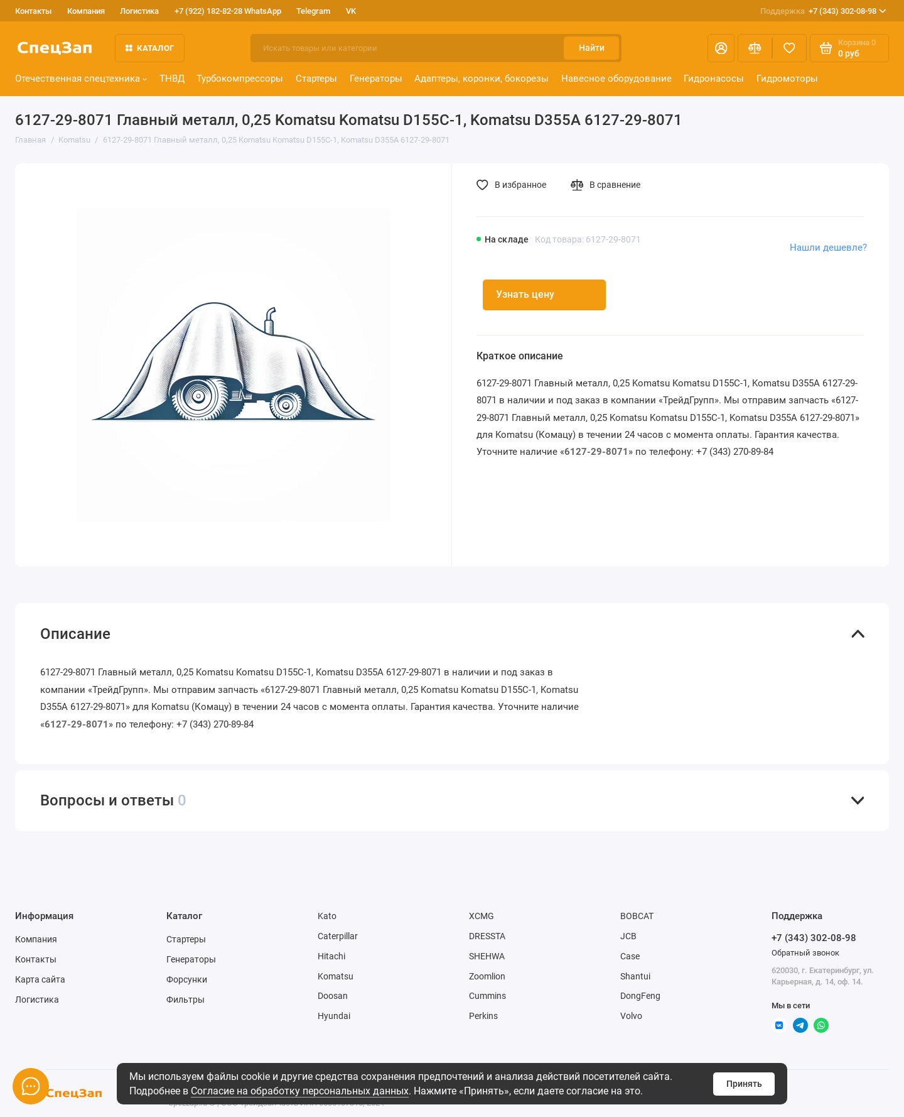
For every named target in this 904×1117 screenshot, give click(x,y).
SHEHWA (487, 956)
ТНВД (172, 78)
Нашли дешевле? (828, 247)
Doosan (333, 996)
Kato (327, 916)
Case (630, 956)
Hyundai (334, 1016)
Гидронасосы (714, 78)
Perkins (483, 1016)
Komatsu (335, 976)
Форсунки (186, 979)
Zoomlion (487, 976)
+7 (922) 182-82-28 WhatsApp (228, 11)
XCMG (481, 916)
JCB (628, 936)
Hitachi (331, 956)
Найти (592, 48)
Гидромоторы (787, 78)
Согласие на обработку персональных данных (300, 1091)
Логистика (139, 11)
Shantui (635, 976)
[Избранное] (789, 48)
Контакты (33, 11)
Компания (86, 11)
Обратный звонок (805, 952)
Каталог (150, 48)
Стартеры (316, 78)
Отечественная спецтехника (81, 78)
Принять (744, 1084)
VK (351, 11)
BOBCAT (637, 916)
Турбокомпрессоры (239, 78)
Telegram (313, 11)
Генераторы (376, 78)
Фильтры (185, 999)
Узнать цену (525, 294)
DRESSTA (487, 936)
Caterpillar (338, 936)
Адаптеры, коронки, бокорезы (481, 78)
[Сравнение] (755, 48)
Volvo (631, 1016)
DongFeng (640, 996)
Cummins (487, 996)
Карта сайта (40, 979)
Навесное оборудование (616, 78)
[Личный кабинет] (721, 48)
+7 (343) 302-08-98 (823, 11)
